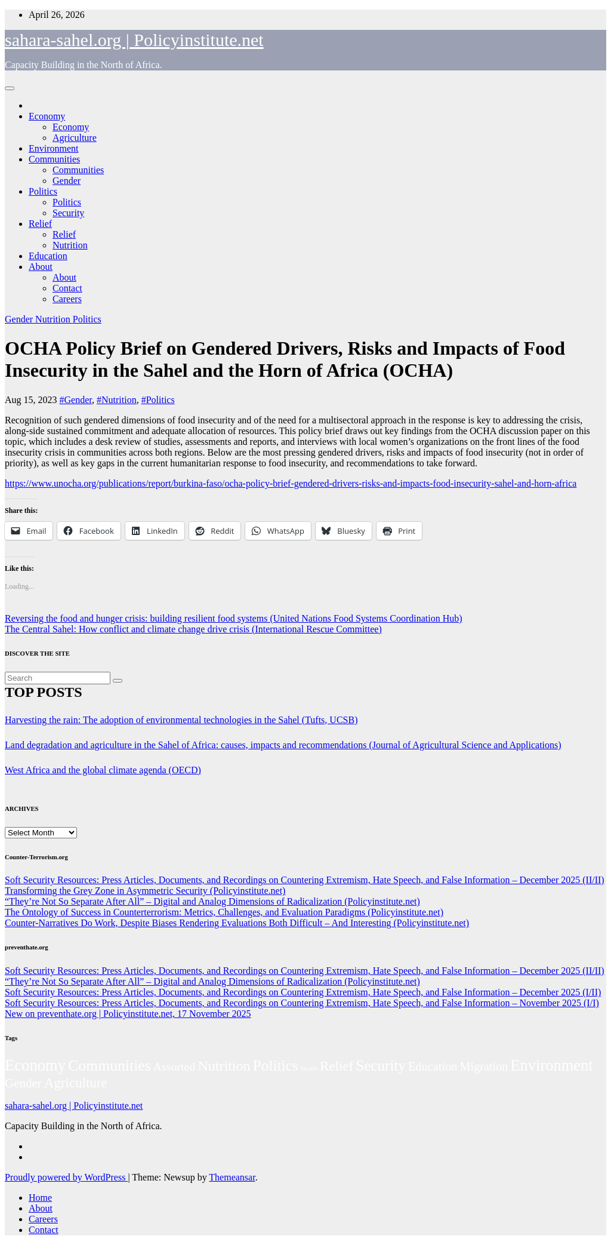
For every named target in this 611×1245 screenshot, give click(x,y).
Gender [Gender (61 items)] (23, 1083)
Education (48, 256)
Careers (67, 299)
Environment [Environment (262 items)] (551, 1065)
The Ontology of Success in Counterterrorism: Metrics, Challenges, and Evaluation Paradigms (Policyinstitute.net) (224, 912)
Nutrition (70, 245)
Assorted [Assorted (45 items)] (174, 1066)
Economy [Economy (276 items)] (35, 1065)
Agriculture (75, 138)
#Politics (158, 400)
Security (68, 213)
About (41, 267)
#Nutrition (117, 400)
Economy (47, 116)
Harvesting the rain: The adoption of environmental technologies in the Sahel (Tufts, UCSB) (181, 720)
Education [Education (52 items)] (433, 1066)
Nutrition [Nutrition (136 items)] (224, 1066)
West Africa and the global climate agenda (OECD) (103, 770)
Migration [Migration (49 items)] (484, 1066)
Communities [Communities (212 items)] (109, 1065)
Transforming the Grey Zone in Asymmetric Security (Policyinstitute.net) (145, 891)
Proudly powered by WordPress (66, 1177)
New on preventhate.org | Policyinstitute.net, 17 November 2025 (128, 1014)
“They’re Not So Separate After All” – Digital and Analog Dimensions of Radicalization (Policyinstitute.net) (212, 901)
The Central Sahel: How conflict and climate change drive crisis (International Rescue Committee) (193, 629)
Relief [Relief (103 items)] (336, 1066)
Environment (54, 148)
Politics (43, 191)
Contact (67, 288)
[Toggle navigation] (9, 88)
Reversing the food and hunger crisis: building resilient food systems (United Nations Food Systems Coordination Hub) (233, 618)
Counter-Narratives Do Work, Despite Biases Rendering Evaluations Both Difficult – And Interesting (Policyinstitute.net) (237, 923)
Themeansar (232, 1177)
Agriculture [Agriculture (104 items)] (75, 1082)
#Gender (76, 400)
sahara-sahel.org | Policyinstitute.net (134, 40)
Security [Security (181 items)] (381, 1066)
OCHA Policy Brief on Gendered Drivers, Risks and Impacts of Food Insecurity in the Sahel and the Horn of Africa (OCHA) (285, 359)
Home (40, 1197)
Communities (54, 159)
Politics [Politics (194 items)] (275, 1065)
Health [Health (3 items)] (309, 1068)
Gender (67, 181)
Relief (40, 224)
